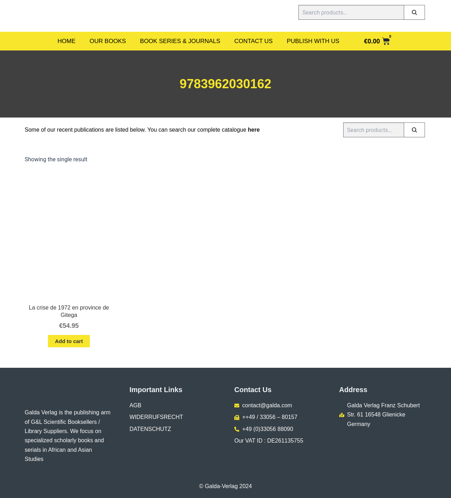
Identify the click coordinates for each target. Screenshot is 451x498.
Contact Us (253, 41)
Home (66, 41)
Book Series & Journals (180, 41)
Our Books (107, 41)
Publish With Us (313, 41)
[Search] (414, 12)
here (254, 130)
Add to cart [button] (69, 341)
